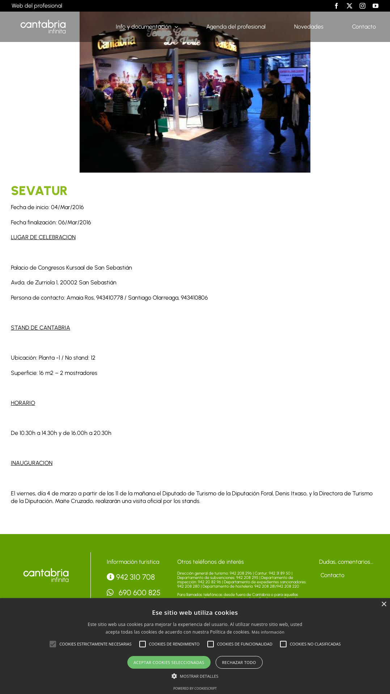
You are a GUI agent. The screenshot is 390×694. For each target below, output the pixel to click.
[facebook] (336, 6)
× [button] (383, 604)
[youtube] (375, 6)
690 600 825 (134, 592)
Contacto (331, 575)
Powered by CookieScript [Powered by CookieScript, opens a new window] (195, 688)
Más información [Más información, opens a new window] (268, 632)
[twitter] (349, 6)
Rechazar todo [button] (239, 662)
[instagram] (362, 6)
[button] (53, 644)
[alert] (195, 646)
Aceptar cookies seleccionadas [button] (168, 662)
